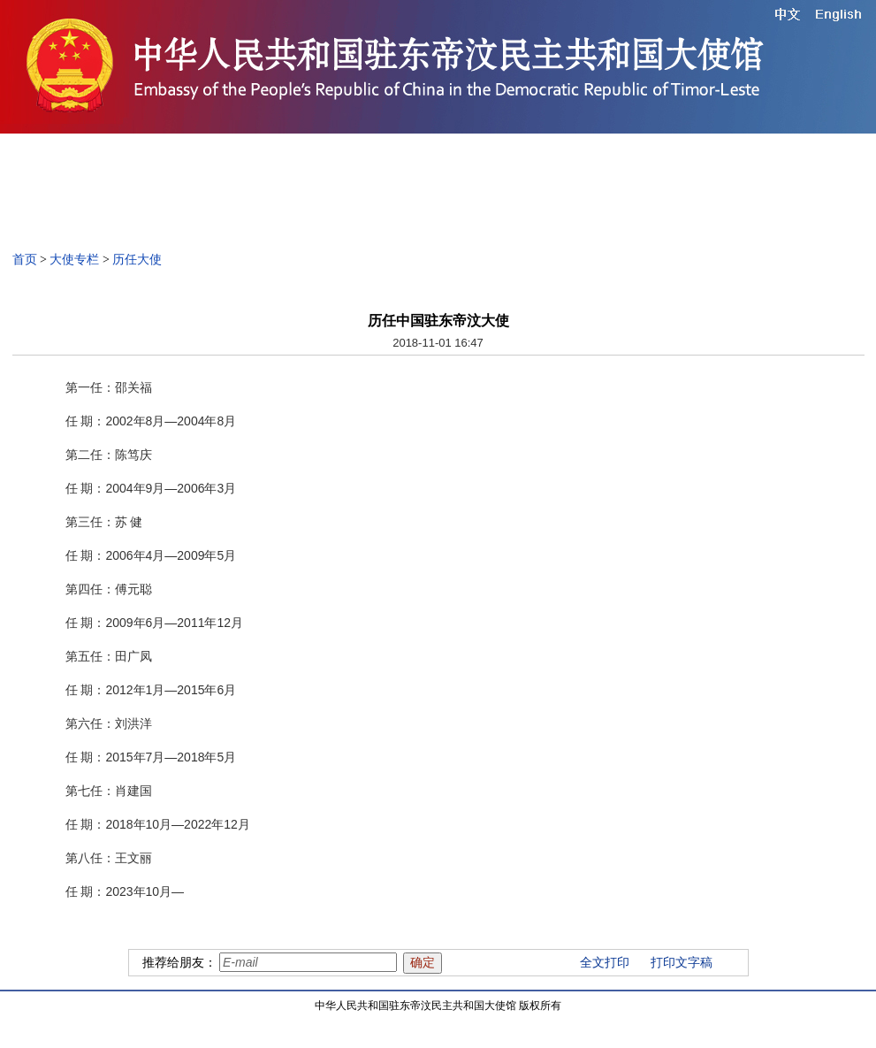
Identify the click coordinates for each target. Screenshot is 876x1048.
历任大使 (137, 259)
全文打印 (604, 962)
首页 (24, 259)
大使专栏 (74, 259)
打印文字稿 (681, 962)
